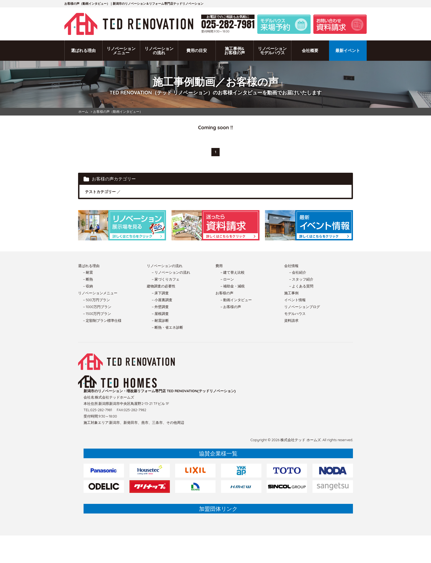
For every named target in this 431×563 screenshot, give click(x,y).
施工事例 (291, 293)
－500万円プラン (96, 300)
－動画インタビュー (236, 300)
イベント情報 (295, 300)
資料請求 (291, 320)
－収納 (87, 286)
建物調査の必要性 (161, 286)
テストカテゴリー (100, 191)
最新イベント (347, 50)
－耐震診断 (160, 320)
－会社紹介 (297, 272)
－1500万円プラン (96, 313)
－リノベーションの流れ (170, 272)
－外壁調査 (160, 306)
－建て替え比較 (232, 272)
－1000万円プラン (96, 306)
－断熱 (87, 279)
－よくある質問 (300, 286)
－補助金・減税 (232, 286)
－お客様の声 (230, 306)
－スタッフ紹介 (300, 279)
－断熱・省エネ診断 (167, 327)
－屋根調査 (160, 313)
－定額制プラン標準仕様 (101, 320)
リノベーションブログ (302, 306)
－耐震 (87, 272)
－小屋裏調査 (161, 300)
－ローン (227, 279)
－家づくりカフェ (165, 279)
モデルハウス (295, 313)
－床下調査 (160, 293)
